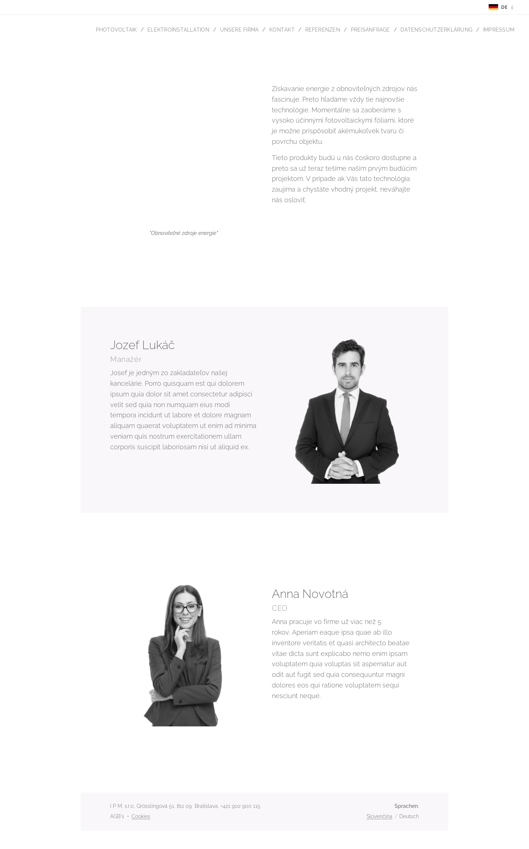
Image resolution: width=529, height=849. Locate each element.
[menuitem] (103, 30)
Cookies (141, 816)
